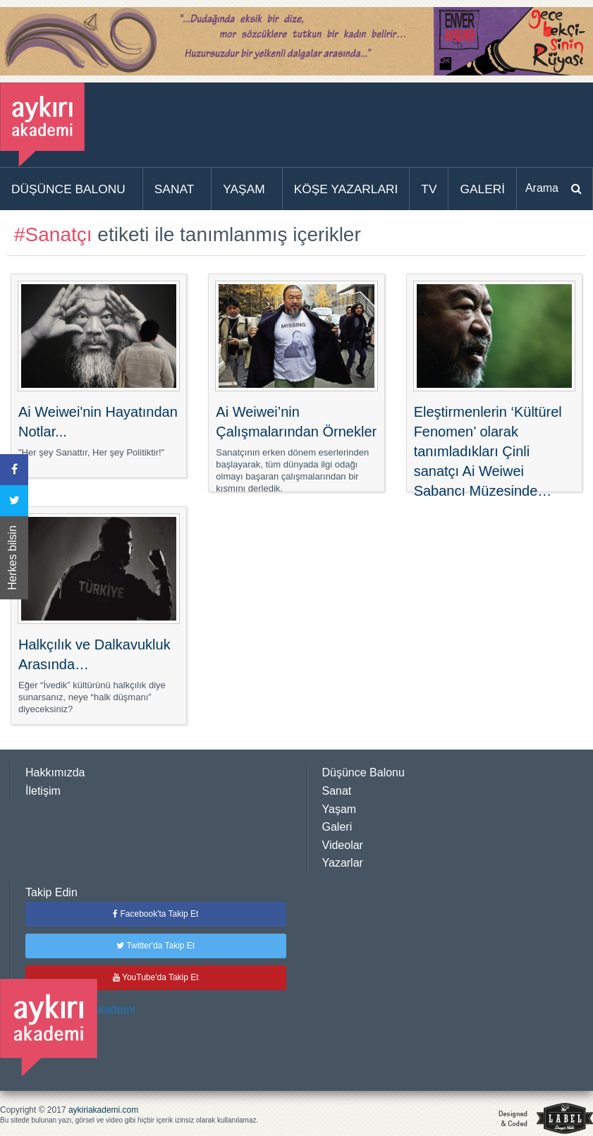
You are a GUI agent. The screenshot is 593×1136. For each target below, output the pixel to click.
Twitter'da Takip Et (155, 946)
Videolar (342, 845)
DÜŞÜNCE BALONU (68, 189)
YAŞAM (243, 189)
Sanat (337, 791)
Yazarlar (342, 863)
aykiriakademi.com (103, 1110)
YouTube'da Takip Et (156, 977)
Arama (541, 188)
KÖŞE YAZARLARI (346, 189)
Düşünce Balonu (363, 772)
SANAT (174, 189)
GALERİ (482, 189)
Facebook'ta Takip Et (155, 914)
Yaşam (339, 809)
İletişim (43, 791)
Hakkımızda (55, 772)
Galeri (337, 827)
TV (428, 189)
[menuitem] (71, 189)
